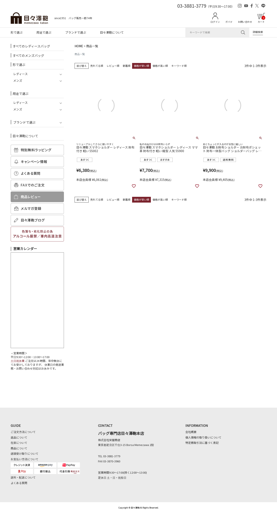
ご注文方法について (23, 432)
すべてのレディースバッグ (31, 46)
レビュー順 (113, 65)
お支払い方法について (24, 459)
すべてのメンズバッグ (28, 55)
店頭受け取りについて (24, 454)
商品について (19, 448)
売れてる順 (96, 65)
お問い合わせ (245, 21)
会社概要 (190, 432)
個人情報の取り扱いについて (203, 437)
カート (261, 19)
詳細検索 (258, 32)
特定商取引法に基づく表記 (202, 443)
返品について (19, 437)
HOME (79, 46)
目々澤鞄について (112, 32)
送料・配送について (23, 477)
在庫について (19, 443)
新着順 (126, 65)
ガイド (228, 21)
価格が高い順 (160, 65)
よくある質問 (19, 483)
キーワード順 (179, 65)
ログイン (215, 21)
